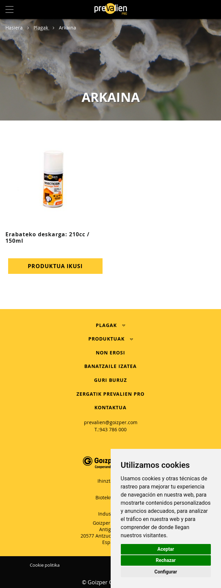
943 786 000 (113, 429)
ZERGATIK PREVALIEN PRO (110, 394)
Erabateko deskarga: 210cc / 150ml (47, 237)
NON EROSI (110, 352)
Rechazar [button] (166, 560)
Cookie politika (45, 565)
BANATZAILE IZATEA (110, 366)
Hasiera (14, 27)
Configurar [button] (165, 571)
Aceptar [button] (165, 549)
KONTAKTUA (110, 407)
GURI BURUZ (110, 380)
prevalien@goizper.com (110, 422)
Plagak (41, 27)
